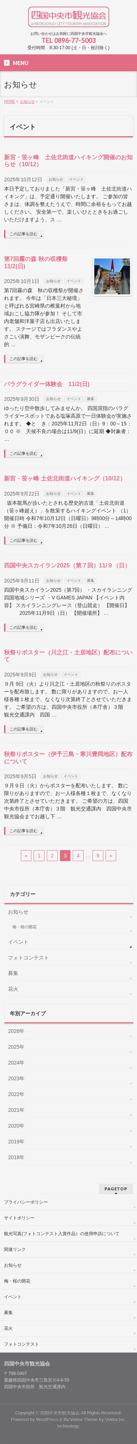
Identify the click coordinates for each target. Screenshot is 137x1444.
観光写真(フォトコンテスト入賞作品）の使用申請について (61, 1233)
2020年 (16, 1126)
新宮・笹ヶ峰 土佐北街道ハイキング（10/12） (64, 478)
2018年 (16, 1157)
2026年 (16, 1031)
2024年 (16, 1063)
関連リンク (15, 1249)
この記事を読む (23, 234)
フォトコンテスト (28, 958)
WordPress (47, 1419)
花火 (13, 989)
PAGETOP (116, 1188)
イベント (76, 179)
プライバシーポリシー (26, 1202)
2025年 (16, 1047)
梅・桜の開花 (24, 927)
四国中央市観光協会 (60, 1412)
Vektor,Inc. (115, 1419)
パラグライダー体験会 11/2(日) (47, 384)
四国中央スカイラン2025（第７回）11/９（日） (67, 565)
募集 (90, 399)
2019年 (16, 1141)
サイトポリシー (19, 1217)
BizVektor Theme (81, 1419)
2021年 (16, 1110)
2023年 (16, 1078)
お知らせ (56, 179)
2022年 (16, 1094)
